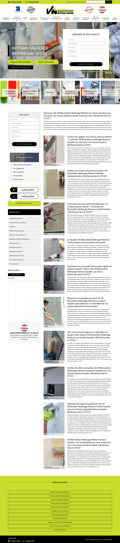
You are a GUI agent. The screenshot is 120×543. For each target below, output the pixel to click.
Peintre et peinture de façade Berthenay (60, 496)
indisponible (15, 2)
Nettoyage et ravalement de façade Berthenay (60, 522)
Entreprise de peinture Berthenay (60, 499)
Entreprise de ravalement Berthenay (60, 492)
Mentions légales (107, 539)
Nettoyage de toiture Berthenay (60, 515)
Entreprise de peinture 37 (6, 18)
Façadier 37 (25, 18)
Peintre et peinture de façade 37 (17, 19)
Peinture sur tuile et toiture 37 (44, 18)
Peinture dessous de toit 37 (96, 19)
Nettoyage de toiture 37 (76, 18)
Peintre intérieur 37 (67, 18)
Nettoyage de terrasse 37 (85, 18)
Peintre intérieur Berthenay (60, 518)
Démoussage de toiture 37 (106, 18)
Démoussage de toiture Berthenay (60, 503)
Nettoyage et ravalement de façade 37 (56, 19)
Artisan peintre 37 (115, 18)
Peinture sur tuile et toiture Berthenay (60, 526)
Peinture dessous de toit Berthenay (60, 507)
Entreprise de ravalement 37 (34, 18)
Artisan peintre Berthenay (60, 530)
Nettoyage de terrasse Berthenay (60, 511)
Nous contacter (46, 62)
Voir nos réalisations (20, 62)
